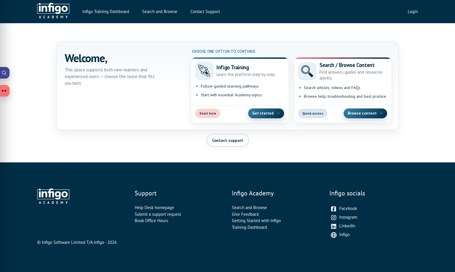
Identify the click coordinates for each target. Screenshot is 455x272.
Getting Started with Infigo (256, 220)
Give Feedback (245, 214)
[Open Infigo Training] (240, 90)
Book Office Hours (151, 220)
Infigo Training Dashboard (105, 11)
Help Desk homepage (154, 207)
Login (413, 11)
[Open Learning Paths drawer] (5, 91)
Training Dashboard (249, 227)
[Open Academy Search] (5, 73)
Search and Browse (159, 11)
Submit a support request (158, 214)
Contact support (227, 140)
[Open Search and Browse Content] (343, 90)
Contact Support (205, 11)
